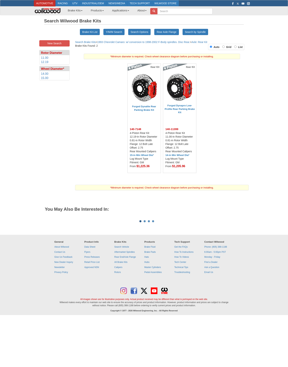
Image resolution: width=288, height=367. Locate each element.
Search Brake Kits (85, 42)
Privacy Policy (61, 317)
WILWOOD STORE (165, 3)
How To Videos (181, 302)
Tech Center (180, 307)
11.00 (44, 57)
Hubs (147, 307)
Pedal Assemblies (153, 317)
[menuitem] (73, 11)
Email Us (208, 317)
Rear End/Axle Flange (125, 302)
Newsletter (59, 313)
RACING (63, 3)
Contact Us (59, 297)
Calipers (118, 313)
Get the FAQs (181, 292)
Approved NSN (91, 313)
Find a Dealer (210, 307)
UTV (75, 3)
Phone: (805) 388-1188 (215, 292)
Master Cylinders (152, 313)
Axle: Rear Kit (199, 42)
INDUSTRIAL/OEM (93, 3)
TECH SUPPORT (140, 3)
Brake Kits (75, 10)
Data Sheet (89, 292)
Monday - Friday (212, 302)
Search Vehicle (121, 292)
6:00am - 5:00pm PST (215, 297)
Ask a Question (211, 313)
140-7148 (135, 129)
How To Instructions (184, 297)
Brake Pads (150, 297)
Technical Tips (181, 313)
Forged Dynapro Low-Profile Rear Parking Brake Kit (180, 109)
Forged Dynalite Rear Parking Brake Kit (144, 108)
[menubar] (105, 11)
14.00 (44, 73)
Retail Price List (92, 307)
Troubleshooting (182, 317)
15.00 (44, 78)
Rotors (117, 317)
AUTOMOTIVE (44, 3)
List (240, 47)
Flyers (87, 297)
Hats (146, 302)
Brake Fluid (150, 292)
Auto (217, 47)
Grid (229, 47)
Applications (120, 10)
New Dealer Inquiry (63, 307)
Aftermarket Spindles (124, 297)
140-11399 (171, 129)
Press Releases (92, 302)
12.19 (44, 62)
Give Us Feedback (63, 302)
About (142, 10)
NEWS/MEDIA (117, 3)
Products (97, 10)
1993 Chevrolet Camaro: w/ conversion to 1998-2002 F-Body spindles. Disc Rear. (143, 42)
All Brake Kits (120, 307)
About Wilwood (61, 292)
